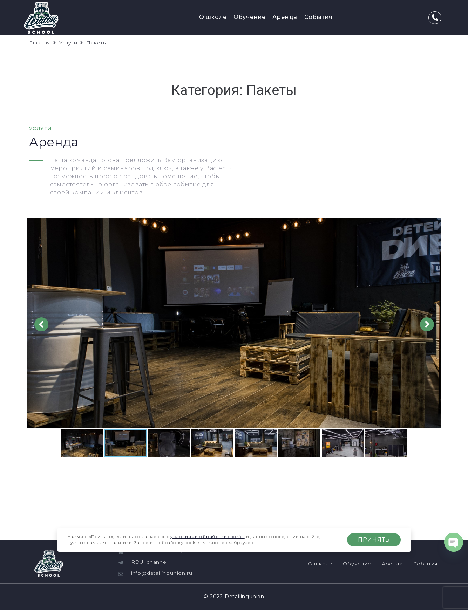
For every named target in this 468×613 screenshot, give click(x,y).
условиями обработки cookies (207, 536)
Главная (39, 43)
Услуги (68, 43)
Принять (374, 539)
